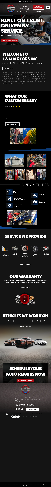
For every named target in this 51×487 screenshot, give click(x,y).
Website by (32, 416)
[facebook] (12, 416)
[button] (10, 118)
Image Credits (26, 416)
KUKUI (36, 416)
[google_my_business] (18, 416)
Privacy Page (25, 485)
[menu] (48, 7)
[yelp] (15, 416)
